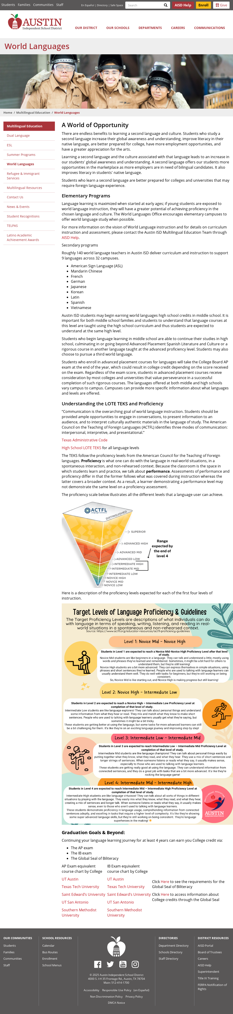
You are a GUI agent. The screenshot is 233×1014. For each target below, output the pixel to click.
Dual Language (18, 135)
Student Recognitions (23, 216)
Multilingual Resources (24, 188)
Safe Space (116, 5)
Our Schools (117, 28)
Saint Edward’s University (83, 894)
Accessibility (91, 990)
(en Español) (141, 990)
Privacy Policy (134, 996)
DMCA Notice (116, 1003)
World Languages (20, 164)
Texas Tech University (80, 886)
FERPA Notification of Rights (212, 987)
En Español (87, 5)
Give (221, 5)
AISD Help (70, 237)
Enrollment (49, 958)
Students (8, 5)
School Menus (52, 965)
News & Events (18, 206)
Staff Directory (168, 958)
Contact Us (15, 197)
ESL (9, 145)
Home (7, 112)
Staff (59, 5)
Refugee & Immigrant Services (23, 176)
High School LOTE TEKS (81, 447)
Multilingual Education (33, 112)
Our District (86, 28)
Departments (150, 28)
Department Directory (174, 945)
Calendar (48, 945)
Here (165, 881)
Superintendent (208, 971)
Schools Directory (170, 952)
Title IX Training (208, 978)
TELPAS (12, 225)
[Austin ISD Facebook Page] (97, 964)
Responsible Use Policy (116, 990)
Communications (209, 28)
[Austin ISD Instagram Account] (135, 964)
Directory (102, 5)
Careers (178, 28)
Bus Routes (50, 952)
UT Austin (70, 879)
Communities (43, 5)
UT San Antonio (75, 902)
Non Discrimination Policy (106, 996)
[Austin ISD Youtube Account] (123, 964)
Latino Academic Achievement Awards (23, 237)
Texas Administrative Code (84, 440)
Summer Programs (21, 154)
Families (24, 5)
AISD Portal (205, 945)
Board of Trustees (210, 952)
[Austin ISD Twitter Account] (110, 964)
